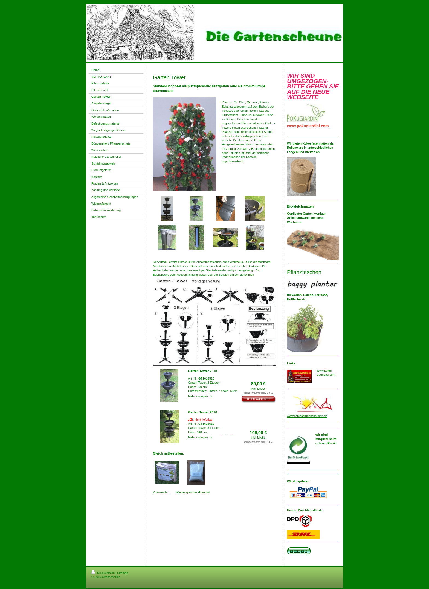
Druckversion (103, 572)
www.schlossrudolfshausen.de (307, 416)
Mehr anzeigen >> (200, 396)
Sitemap (122, 572)
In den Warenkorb (258, 398)
